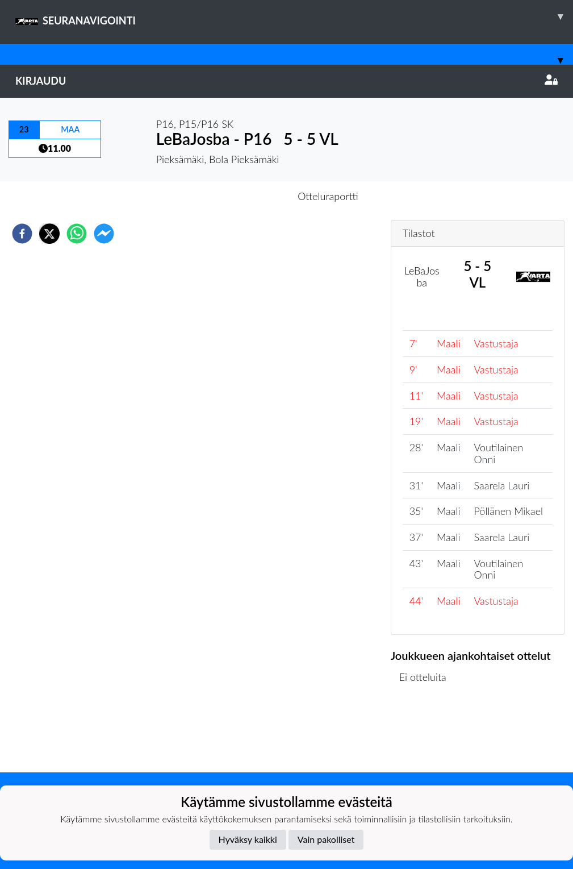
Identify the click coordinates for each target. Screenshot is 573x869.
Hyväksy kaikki (248, 839)
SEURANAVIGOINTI (294, 16)
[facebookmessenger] (104, 233)
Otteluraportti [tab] (328, 196)
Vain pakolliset (326, 839)
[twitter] (49, 233)
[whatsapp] (76, 233)
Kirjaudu (286, 80)
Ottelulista (427, 734)
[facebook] (22, 233)
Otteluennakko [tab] (247, 196)
